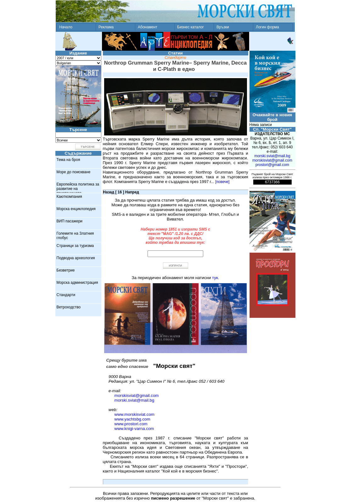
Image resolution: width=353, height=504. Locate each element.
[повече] (222, 182)
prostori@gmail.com (272, 165)
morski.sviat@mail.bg (134, 400)
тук (215, 277)
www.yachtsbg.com (132, 419)
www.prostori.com (131, 423)
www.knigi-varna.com (134, 428)
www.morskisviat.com (134, 414)
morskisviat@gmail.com (137, 395)
